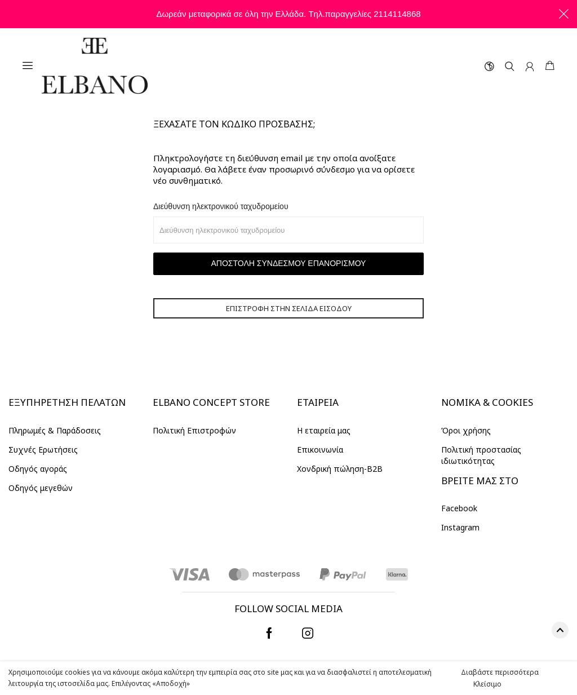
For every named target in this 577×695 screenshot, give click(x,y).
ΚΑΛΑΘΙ (549, 65)
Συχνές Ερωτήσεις (43, 449)
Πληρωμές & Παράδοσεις (54, 430)
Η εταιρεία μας (323, 430)
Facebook (459, 508)
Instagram (460, 527)
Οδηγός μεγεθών (40, 487)
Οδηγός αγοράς (37, 468)
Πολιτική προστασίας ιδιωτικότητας (481, 455)
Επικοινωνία (320, 449)
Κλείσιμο (487, 684)
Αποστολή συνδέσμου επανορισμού (288, 263)
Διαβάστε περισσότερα (500, 672)
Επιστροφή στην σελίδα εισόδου (289, 308)
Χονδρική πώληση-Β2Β (340, 468)
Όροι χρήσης (466, 430)
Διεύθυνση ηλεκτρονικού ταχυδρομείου (220, 206)
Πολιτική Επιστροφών (194, 430)
